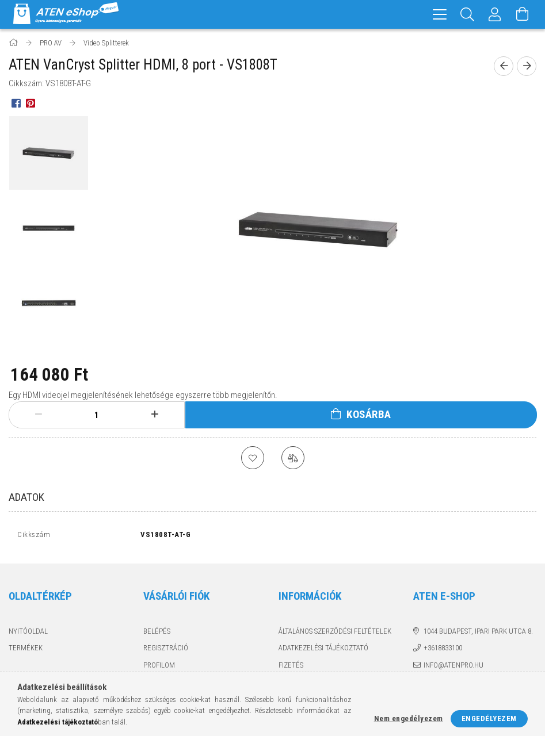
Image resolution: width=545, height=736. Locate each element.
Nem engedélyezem (408, 718)
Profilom (159, 668)
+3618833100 (443, 650)
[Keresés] (467, 14)
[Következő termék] (526, 66)
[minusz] (38, 414)
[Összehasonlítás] (292, 457)
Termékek (26, 650)
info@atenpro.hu (453, 668)
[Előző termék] (503, 66)
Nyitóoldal (28, 634)
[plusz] (154, 414)
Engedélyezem (489, 718)
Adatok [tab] (26, 497)
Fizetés (291, 668)
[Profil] (495, 14)
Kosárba (368, 414)
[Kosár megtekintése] (522, 14)
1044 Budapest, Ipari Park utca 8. (478, 634)
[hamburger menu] (439, 14)
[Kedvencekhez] (252, 457)
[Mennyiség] (96, 415)
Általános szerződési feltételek (335, 634)
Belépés (156, 634)
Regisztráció (165, 650)
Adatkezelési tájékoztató (323, 650)
